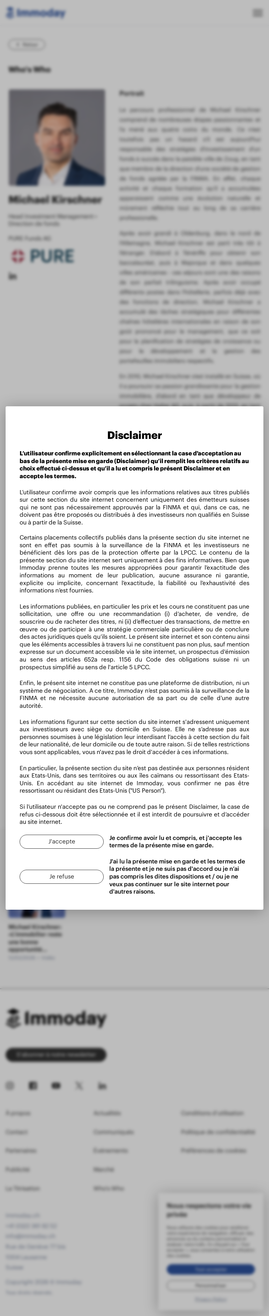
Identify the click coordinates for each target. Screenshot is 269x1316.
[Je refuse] (62, 877)
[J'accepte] (62, 842)
